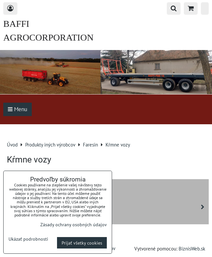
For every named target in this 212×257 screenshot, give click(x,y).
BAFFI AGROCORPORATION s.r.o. (48, 37)
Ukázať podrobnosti (28, 239)
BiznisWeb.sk (192, 248)
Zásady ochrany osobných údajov (73, 224)
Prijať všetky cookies (82, 243)
